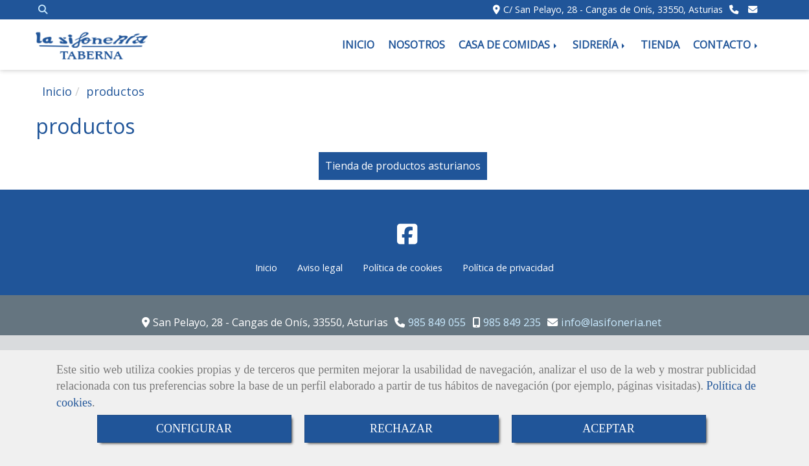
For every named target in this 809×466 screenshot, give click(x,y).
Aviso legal (320, 267)
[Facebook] (407, 238)
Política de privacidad (508, 267)
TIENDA (660, 45)
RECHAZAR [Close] (401, 428)
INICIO (358, 45)
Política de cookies (402, 267)
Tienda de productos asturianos (403, 166)
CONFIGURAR (194, 428)
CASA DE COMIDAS (509, 45)
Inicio (266, 267)
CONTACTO (726, 45)
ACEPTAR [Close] (608, 428)
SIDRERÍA (600, 45)
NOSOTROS (416, 45)
